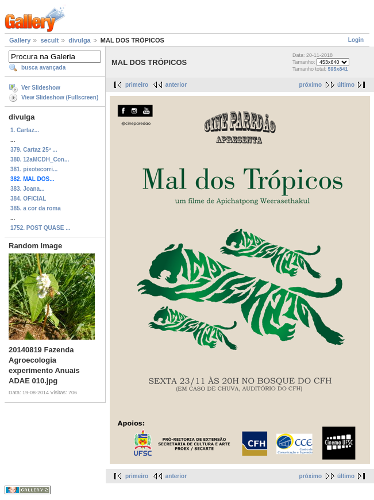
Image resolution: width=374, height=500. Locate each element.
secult (49, 40)
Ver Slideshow (40, 87)
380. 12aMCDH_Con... (39, 159)
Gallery (19, 40)
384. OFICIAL (28, 198)
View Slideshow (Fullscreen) (59, 97)
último (345, 85)
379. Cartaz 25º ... (33, 150)
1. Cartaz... (24, 130)
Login (356, 40)
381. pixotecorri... (33, 169)
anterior (176, 85)
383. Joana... (27, 189)
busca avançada (43, 67)
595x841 (337, 69)
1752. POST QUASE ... (40, 228)
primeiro (136, 85)
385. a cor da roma (35, 208)
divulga (79, 40)
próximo (310, 85)
